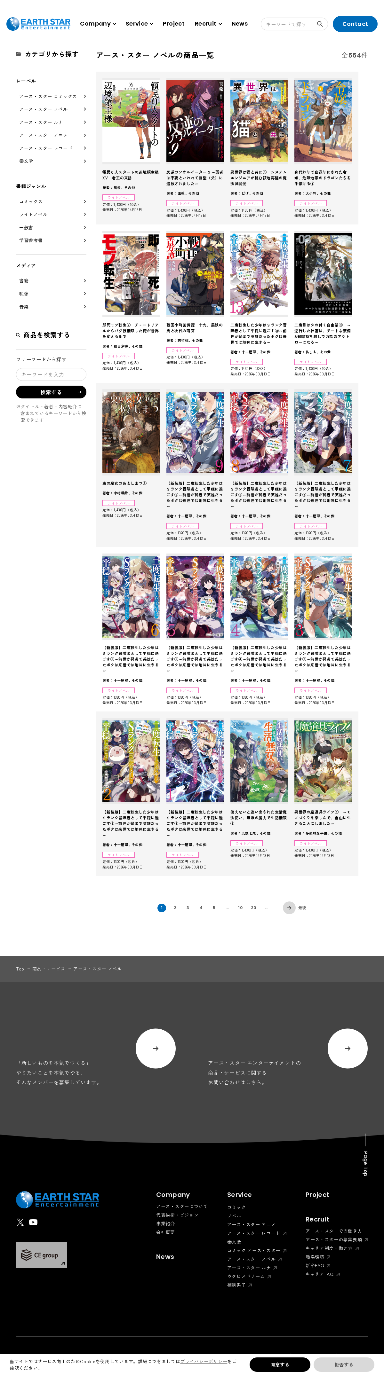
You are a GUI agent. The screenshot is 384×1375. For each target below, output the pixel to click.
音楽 (23, 306)
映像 (23, 293)
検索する (322, 24)
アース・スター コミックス (48, 96)
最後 (302, 907)
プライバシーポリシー (203, 1361)
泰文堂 (26, 161)
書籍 (23, 280)
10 (240, 907)
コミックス (31, 201)
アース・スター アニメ (43, 135)
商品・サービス (48, 968)
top (20, 968)
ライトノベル (33, 214)
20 (253, 907)
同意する (279, 1364)
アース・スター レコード (45, 148)
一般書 (26, 227)
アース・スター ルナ (41, 122)
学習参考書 (31, 240)
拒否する (343, 1364)
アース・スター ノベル (43, 109)
